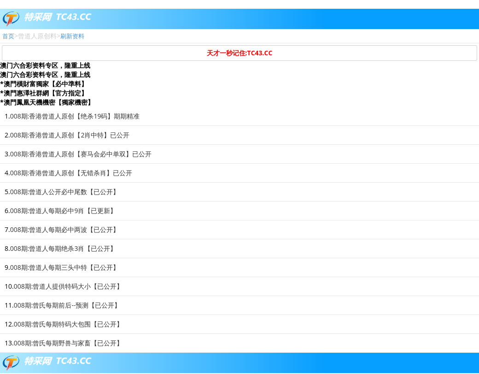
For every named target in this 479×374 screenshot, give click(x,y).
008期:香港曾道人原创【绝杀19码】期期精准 (75, 116)
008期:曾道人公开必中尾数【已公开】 (65, 191)
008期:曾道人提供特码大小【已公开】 (68, 286)
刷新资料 (72, 36)
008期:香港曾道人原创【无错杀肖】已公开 (71, 172)
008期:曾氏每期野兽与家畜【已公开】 (68, 342)
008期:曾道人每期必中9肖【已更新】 (63, 210)
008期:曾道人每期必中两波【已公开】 (65, 229)
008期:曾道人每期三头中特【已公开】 (65, 267)
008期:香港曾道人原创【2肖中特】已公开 (70, 135)
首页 (8, 36)
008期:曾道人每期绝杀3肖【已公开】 (63, 248)
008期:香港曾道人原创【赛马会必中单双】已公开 (81, 153)
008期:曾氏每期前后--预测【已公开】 (67, 305)
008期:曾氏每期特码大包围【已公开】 (68, 324)
